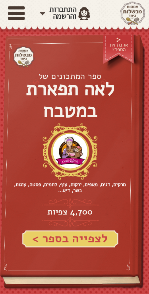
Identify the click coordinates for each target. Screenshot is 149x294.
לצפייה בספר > (70, 238)
